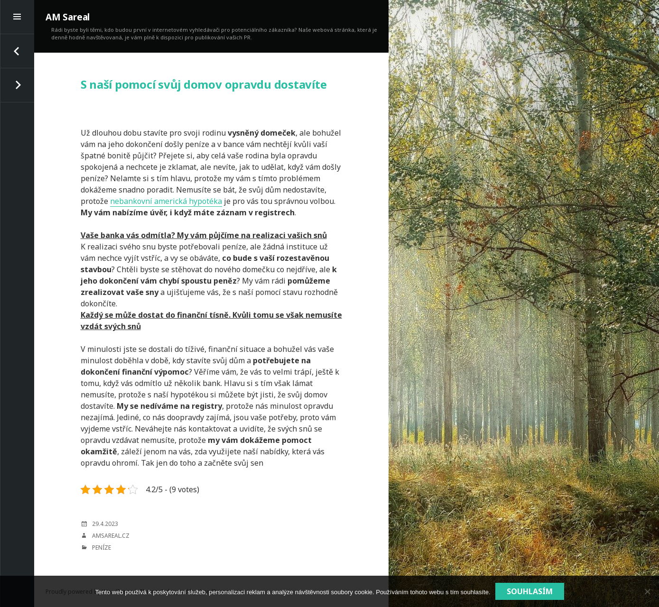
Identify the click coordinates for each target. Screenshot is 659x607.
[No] (647, 591)
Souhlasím (530, 591)
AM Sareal (68, 17)
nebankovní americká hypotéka (166, 201)
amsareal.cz (111, 536)
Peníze (101, 547)
